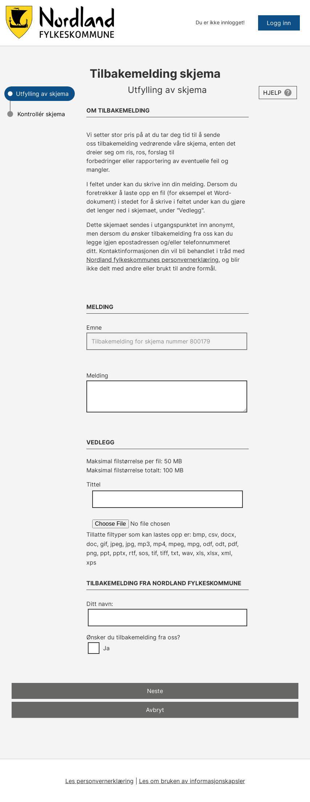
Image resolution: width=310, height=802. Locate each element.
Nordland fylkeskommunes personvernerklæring (152, 259)
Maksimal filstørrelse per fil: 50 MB (134, 461)
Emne (94, 327)
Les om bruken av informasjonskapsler (192, 781)
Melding (97, 375)
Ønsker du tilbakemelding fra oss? (133, 637)
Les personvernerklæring (99, 781)
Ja (106, 648)
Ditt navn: (99, 603)
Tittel (93, 484)
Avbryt (155, 709)
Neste (155, 691)
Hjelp (272, 92)
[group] (168, 648)
